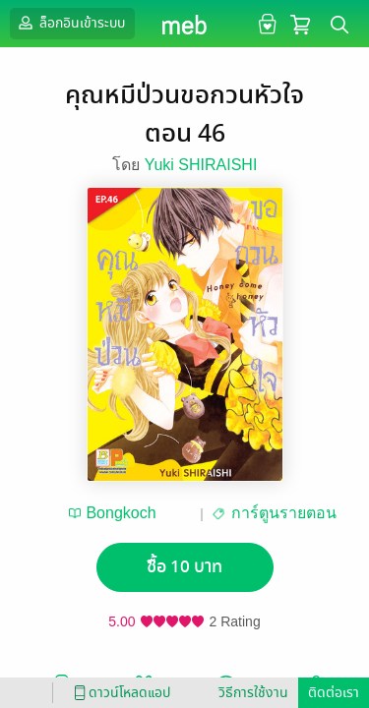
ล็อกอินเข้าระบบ (70, 22)
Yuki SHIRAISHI (201, 164)
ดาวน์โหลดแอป (119, 692)
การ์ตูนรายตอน (284, 512)
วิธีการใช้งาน (253, 692)
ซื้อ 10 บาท (184, 567)
